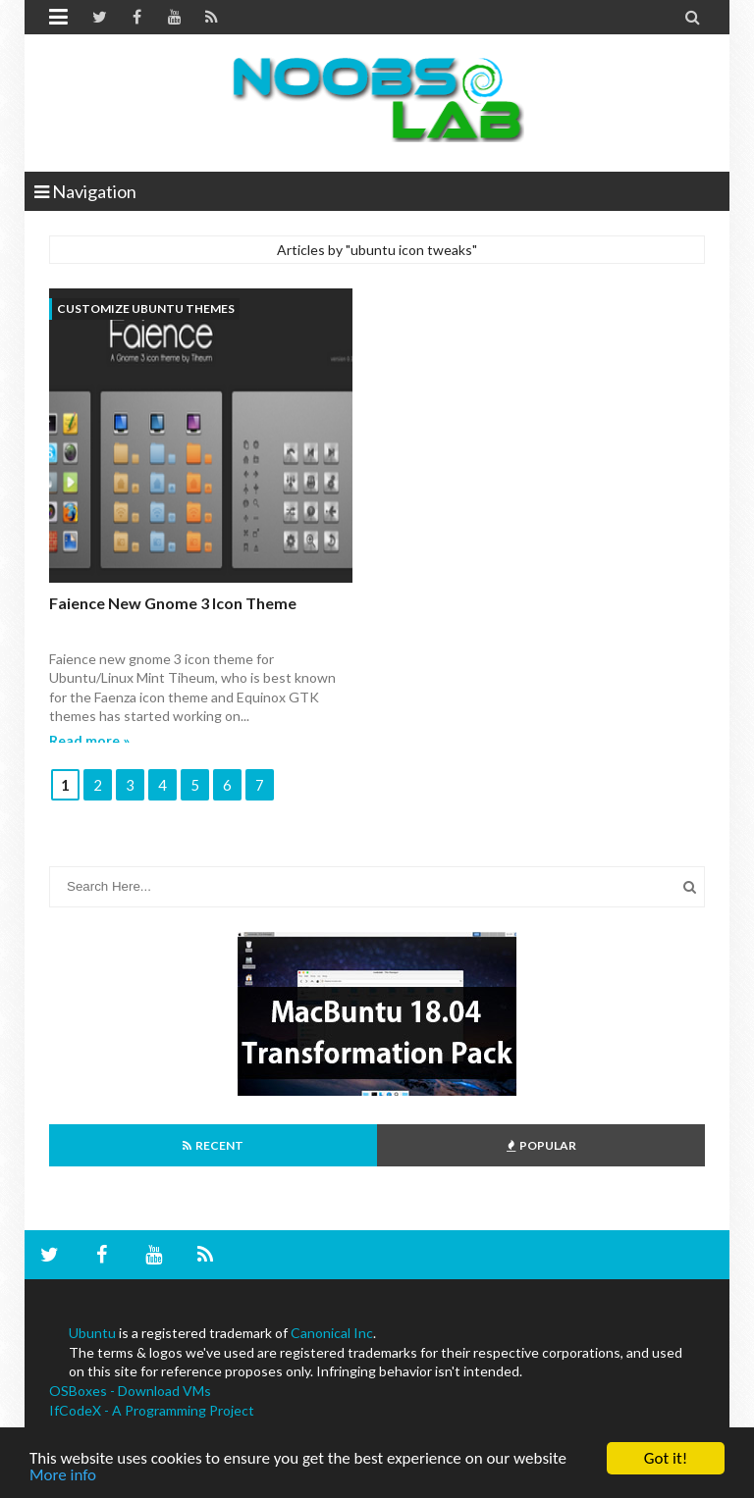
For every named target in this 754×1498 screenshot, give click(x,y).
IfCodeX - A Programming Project (151, 1410)
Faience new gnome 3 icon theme (172, 603)
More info (62, 1476)
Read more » (89, 740)
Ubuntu (92, 1332)
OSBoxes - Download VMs (130, 1390)
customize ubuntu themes (146, 308)
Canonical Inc (332, 1332)
